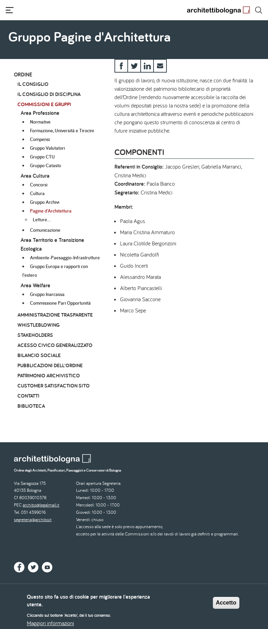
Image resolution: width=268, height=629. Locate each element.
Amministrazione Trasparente (55, 314)
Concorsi (38, 185)
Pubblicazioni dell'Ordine (50, 365)
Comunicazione (45, 230)
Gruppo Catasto (45, 165)
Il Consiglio (33, 84)
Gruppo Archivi (44, 202)
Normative (40, 122)
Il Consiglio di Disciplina (49, 94)
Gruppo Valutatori (47, 148)
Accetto (226, 606)
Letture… (42, 219)
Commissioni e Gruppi (44, 104)
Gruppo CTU (42, 157)
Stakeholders (35, 335)
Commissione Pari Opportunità (60, 303)
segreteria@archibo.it (33, 520)
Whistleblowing (38, 324)
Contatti (28, 395)
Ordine (23, 74)
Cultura (37, 193)
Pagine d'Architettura (51, 211)
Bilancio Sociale (39, 355)
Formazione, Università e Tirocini (62, 130)
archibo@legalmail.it (41, 505)
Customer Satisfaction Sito (53, 385)
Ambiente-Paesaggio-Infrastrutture (65, 257)
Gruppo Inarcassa (47, 294)
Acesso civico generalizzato (54, 345)
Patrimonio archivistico (48, 375)
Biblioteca (31, 405)
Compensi (40, 139)
